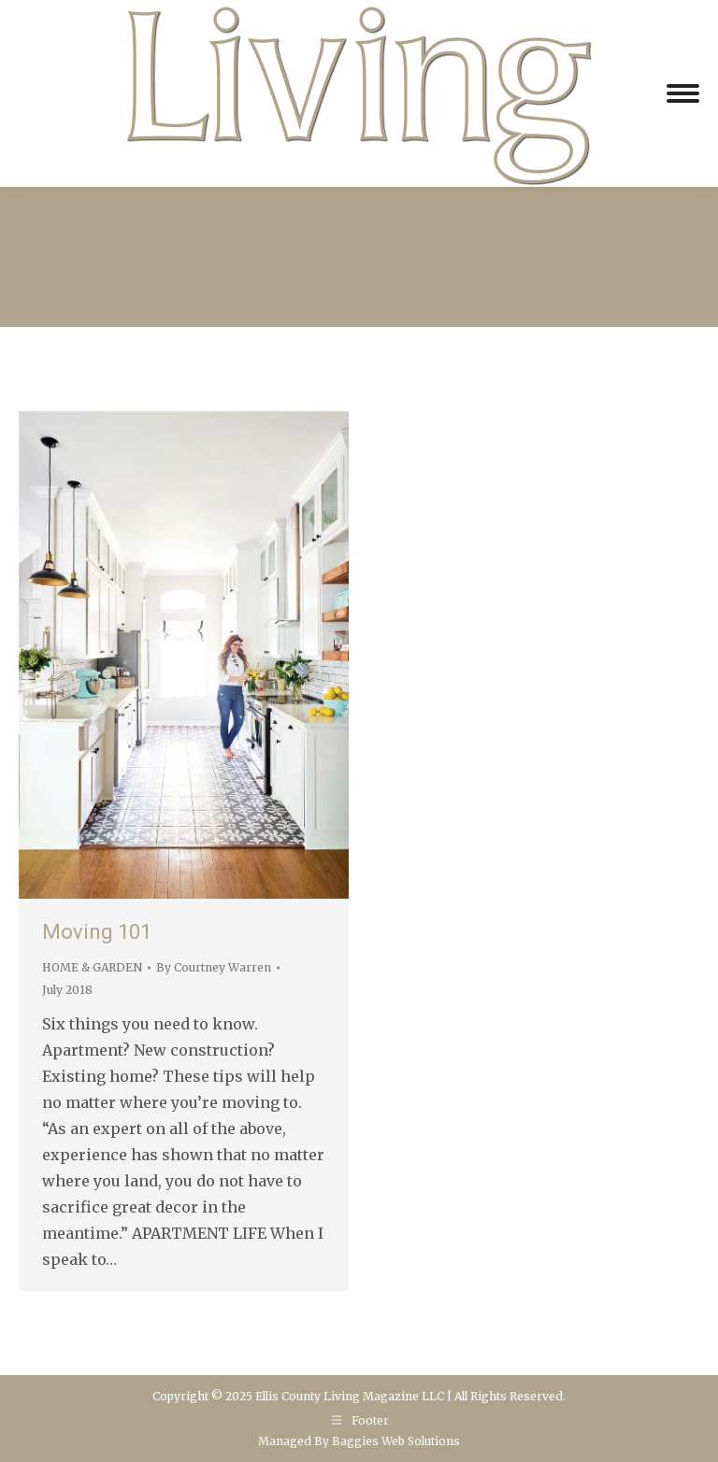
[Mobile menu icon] (683, 93)
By (213, 967)
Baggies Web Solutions (396, 1441)
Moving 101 (96, 932)
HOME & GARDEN (92, 967)
